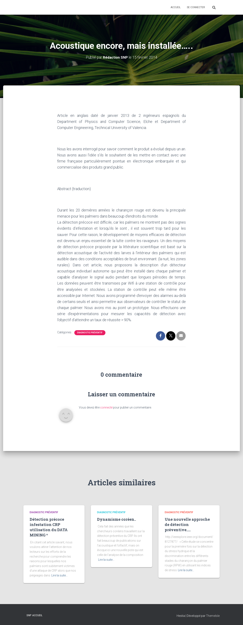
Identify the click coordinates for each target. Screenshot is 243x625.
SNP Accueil (34, 615)
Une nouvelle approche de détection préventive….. (187, 524)
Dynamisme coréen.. (116, 519)
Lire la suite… (59, 575)
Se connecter (196, 7)
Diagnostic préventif (90, 332)
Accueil (176, 7)
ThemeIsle (213, 615)
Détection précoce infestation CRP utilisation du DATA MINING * (49, 527)
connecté (106, 407)
